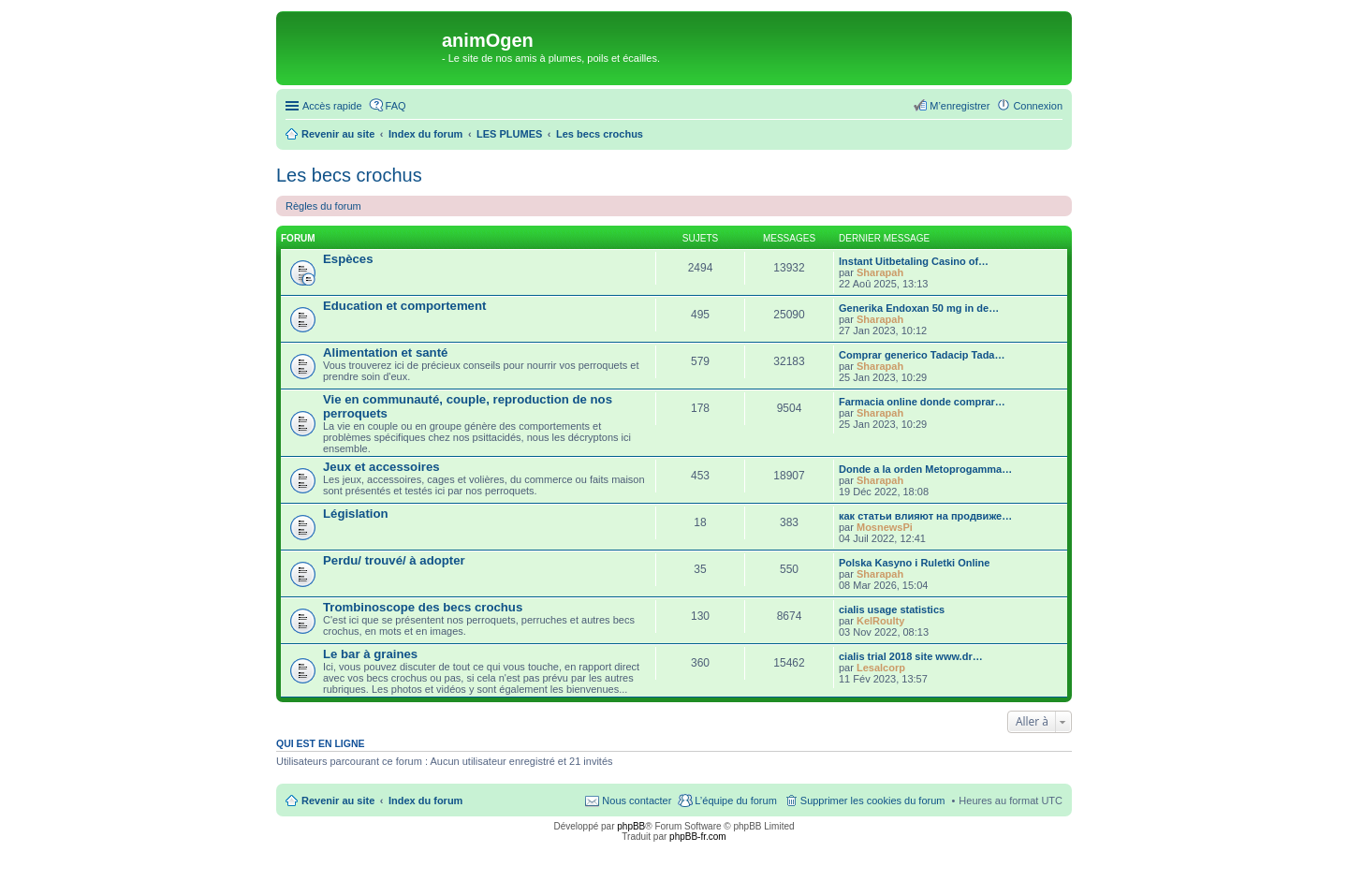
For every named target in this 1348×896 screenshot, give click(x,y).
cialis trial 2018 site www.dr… (911, 656)
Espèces (348, 259)
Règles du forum (323, 206)
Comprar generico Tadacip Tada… (921, 354)
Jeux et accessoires (381, 467)
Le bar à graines (370, 654)
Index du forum (425, 800)
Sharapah (880, 272)
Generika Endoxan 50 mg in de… (919, 308)
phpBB (631, 826)
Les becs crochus (349, 175)
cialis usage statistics (892, 609)
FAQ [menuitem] (396, 105)
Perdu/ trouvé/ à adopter (394, 560)
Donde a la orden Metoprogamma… (925, 469)
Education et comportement (404, 306)
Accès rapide (332, 105)
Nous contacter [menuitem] (636, 800)
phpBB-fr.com (697, 836)
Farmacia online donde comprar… (922, 401)
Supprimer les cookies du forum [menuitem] (872, 800)
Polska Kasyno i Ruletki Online (914, 562)
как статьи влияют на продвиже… (925, 515)
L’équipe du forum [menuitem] (735, 800)
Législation (355, 514)
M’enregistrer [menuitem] (959, 105)
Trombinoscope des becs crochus (422, 607)
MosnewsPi (885, 527)
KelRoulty (880, 620)
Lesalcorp (881, 667)
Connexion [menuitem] (1037, 105)
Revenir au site (337, 800)
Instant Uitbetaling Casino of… (914, 261)
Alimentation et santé (385, 352)
